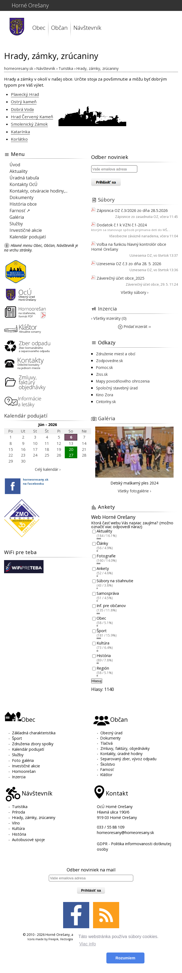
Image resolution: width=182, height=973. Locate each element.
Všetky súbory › (134, 292)
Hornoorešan (24, 771)
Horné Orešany (30, 5)
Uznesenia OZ (140, 255)
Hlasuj (97, 681)
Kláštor (106, 774)
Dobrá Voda (22, 109)
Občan (59, 27)
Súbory (106, 199)
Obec (38, 27)
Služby (16, 224)
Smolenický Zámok (29, 124)
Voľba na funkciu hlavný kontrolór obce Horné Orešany (128, 247)
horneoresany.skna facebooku (35, 481)
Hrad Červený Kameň (32, 116)
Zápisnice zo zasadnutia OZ (136, 216)
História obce (23, 204)
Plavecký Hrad (25, 94)
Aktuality (18, 171)
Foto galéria (23, 760)
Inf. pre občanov (111, 605)
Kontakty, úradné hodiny (121, 753)
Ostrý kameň (23, 101)
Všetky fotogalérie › (134, 490)
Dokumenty (21, 197)
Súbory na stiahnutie (115, 581)
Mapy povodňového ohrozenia (123, 381)
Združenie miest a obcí (115, 353)
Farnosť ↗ (20, 211)
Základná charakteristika (33, 732)
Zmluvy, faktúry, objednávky (125, 748)
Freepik (53, 939)
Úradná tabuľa (24, 178)
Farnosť (107, 769)
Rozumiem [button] (125, 958)
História (104, 655)
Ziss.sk (102, 374)
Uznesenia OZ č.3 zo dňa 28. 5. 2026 (129, 263)
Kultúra (103, 643)
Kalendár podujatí (28, 237)
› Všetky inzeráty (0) (109, 318)
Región (103, 668)
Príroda (18, 812)
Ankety (103, 568)
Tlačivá (106, 743)
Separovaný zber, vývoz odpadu (128, 758)
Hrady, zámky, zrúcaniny (33, 817)
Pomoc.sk (104, 367)
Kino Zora (104, 394)
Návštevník (87, 27)
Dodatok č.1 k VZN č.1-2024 (122, 224)
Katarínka (20, 131)
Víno (16, 823)
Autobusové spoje (28, 839)
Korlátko (19, 139)
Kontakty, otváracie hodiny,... (38, 191)
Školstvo (107, 764)
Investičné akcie (26, 230)
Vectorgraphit (69, 939)
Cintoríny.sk (106, 401)
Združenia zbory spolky (32, 743)
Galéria (17, 217)
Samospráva (108, 593)
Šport (102, 630)
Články (102, 543)
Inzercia (107, 308)
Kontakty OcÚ (24, 184)
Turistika (19, 806)
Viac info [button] (87, 944)
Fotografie (106, 555)
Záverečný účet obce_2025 (120, 278)
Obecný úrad (111, 732)
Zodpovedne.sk (109, 360)
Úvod (15, 165)
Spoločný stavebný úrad (117, 388)
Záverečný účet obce (142, 284)
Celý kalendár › (47, 469)
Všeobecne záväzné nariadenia (133, 236)
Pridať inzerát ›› (134, 326)
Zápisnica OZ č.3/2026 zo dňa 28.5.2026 (132, 210)
